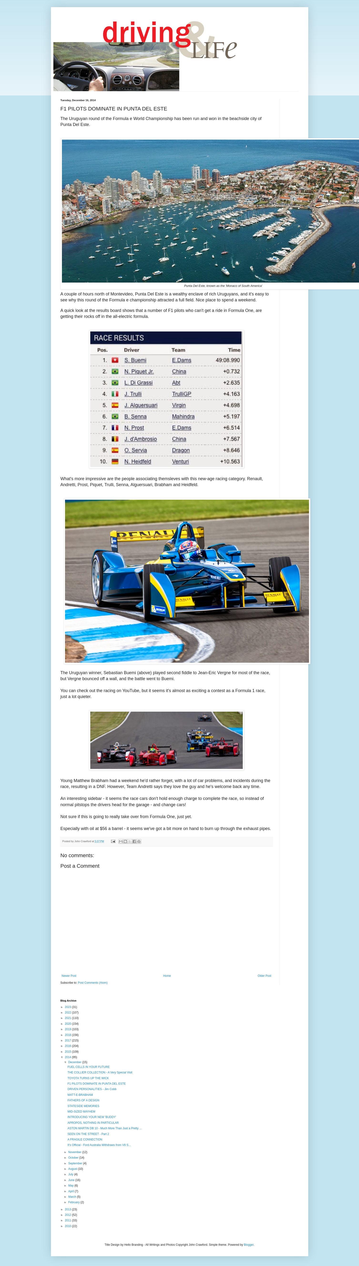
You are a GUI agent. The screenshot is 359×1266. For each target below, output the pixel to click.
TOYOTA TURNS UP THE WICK (88, 1078)
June (71, 1180)
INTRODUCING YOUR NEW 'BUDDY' (91, 1117)
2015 (68, 1051)
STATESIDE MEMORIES (83, 1106)
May (71, 1185)
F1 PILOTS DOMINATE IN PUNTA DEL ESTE (96, 1083)
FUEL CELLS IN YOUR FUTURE (88, 1067)
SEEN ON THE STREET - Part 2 (88, 1134)
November (75, 1152)
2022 (68, 1012)
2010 (68, 1226)
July (71, 1174)
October (73, 1157)
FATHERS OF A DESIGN (83, 1100)
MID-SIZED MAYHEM (81, 1111)
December (75, 1062)
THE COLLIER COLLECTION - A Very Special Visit (99, 1072)
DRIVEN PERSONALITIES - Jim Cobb (91, 1089)
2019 (68, 1029)
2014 (68, 1057)
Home (167, 975)
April (71, 1191)
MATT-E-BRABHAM (80, 1095)
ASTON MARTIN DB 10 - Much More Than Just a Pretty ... (104, 1128)
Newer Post (69, 975)
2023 (68, 1007)
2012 (68, 1215)
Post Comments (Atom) (93, 982)
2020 (68, 1023)
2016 (68, 1046)
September (75, 1163)
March (72, 1196)
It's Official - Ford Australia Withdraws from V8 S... (99, 1145)
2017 (68, 1040)
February (74, 1202)
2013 (68, 1209)
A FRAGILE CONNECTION (84, 1139)
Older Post (264, 975)
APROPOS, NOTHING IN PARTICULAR (93, 1122)
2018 (68, 1035)
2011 (68, 1220)
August (73, 1169)
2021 (68, 1018)
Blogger (249, 1244)
